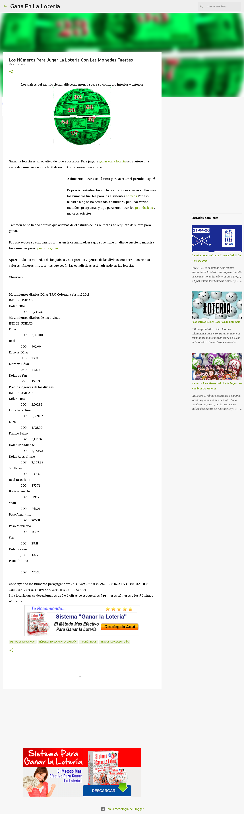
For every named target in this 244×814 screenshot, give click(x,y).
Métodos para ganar (22, 642)
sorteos (131, 196)
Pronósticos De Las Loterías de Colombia (216, 322)
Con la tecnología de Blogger (122, 809)
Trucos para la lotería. (115, 642)
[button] (11, 71)
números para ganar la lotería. (57, 642)
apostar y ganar (46, 248)
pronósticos (143, 207)
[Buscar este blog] (222, 6)
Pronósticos (88, 642)
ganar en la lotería (112, 161)
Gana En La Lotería (35, 6)
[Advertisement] (38, 194)
